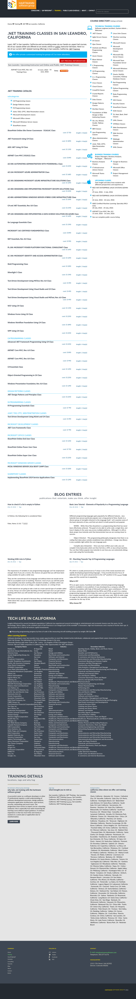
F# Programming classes (21, 108)
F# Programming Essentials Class (21, 406)
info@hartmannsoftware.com (106, 952)
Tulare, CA (113, 907)
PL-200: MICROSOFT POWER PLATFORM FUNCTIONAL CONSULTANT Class (38, 247)
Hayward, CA (111, 902)
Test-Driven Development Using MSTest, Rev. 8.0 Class (29, 281)
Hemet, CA (100, 841)
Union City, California (101, 907)
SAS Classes (117, 100)
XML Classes (117, 147)
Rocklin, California (116, 880)
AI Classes (96, 41)
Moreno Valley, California (102, 866)
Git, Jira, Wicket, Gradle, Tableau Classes (98, 123)
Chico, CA (123, 816)
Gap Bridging (47, 10)
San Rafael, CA (115, 891)
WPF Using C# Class (16, 331)
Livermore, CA (118, 855)
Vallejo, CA (112, 911)
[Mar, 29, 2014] (12, 507)
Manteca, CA (112, 852)
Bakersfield (120, 801)
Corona (116, 796)
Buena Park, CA (112, 922)
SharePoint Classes (120, 107)
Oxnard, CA (94, 868)
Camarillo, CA (117, 812)
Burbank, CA (115, 900)
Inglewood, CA (96, 864)
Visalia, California (113, 873)
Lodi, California (103, 805)
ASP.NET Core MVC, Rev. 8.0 (102, 211)
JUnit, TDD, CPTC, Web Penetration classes (28, 112)
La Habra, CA (113, 882)
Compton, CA (101, 873)
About (84, 10)
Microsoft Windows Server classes (25, 122)
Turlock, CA (123, 859)
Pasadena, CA (103, 821)
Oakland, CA (95, 850)
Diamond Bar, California (107, 868)
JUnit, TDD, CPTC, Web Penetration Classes (99, 146)
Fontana (114, 909)
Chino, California (106, 916)
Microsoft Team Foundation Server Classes (119, 62)
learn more (13, 821)
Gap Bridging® (12, 957)
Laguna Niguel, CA (105, 884)
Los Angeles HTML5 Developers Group (58, 642)
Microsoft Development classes (24, 115)
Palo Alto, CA (115, 861)
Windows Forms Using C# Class (20, 314)
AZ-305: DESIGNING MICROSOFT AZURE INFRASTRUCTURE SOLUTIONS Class (39, 181)
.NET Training (74, 49)
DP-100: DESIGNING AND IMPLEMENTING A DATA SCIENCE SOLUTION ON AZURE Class (43, 214)
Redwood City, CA (105, 904)
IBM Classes (96, 129)
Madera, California (100, 852)
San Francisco (123, 825)
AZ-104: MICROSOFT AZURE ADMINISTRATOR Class (28, 172)
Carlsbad (125, 848)
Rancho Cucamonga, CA (114, 823)
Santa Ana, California (112, 841)
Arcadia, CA (110, 814)
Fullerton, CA (95, 846)
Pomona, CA (112, 918)
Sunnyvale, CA (96, 886)
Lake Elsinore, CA (96, 803)
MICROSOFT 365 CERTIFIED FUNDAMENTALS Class (28, 231)
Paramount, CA (118, 834)
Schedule (10, 959)
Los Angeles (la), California (100, 861)
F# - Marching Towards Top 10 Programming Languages (92, 559)
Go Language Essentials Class (20, 222)
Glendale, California (98, 823)
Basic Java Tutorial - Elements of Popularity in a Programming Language (99, 504)
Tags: (20, 507)
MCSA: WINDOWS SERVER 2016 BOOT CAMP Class (28, 466)
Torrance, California (98, 857)
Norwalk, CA (116, 875)
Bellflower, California (98, 922)
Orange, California (105, 834)
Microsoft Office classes (21, 118)
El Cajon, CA (121, 839)
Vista (120, 918)
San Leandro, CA (119, 916)
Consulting (35, 10)
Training (57, 10)
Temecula (113, 821)
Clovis (92, 841)
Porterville (104, 882)
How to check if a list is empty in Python (24, 504)
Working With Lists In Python (19, 559)
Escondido (94, 837)
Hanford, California (109, 810)
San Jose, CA (112, 830)
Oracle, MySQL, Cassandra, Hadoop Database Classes (120, 76)
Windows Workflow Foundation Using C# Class (27, 322)
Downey (93, 807)
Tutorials (10, 964)
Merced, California (99, 830)
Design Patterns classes (21, 104)
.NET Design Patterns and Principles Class (24, 395)
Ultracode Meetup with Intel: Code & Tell (22, 642)
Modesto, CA (95, 859)
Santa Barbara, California (117, 889)
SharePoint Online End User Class (21, 439)
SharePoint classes (19, 125)
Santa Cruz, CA (115, 886)
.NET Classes (97, 33)
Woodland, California (110, 864)
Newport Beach (96, 877)
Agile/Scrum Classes (99, 37)
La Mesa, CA (121, 846)
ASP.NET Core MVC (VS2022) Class (21, 155)
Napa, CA (116, 866)
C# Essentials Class (15, 367)
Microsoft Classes (119, 43)
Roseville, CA (120, 920)
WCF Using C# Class (16, 306)
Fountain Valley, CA (98, 828)
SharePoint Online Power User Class (22, 447)
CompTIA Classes (98, 90)
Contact (92, 10)
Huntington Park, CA (116, 870)
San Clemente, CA (96, 839)
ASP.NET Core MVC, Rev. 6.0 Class (21, 350)
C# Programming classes (21, 101)
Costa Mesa (112, 913)
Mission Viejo (106, 812)
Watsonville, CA (96, 810)
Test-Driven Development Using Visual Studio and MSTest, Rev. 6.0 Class (37, 297)
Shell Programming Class (18, 264)
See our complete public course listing (106, 217)
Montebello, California (109, 850)
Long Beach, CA (104, 898)
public (57, 47)
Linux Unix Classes (119, 33)
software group (114, 990)
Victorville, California (117, 893)
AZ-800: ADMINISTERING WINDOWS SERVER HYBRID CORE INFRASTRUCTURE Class (42, 197)
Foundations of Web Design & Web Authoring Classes (99, 115)
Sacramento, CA (115, 805)
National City (104, 891)
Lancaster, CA (108, 877)
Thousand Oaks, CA (98, 832)
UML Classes (117, 120)
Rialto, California (106, 855)
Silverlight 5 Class (15, 272)
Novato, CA (95, 855)
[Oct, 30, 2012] (12, 562)
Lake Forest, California (106, 920)
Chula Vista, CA (95, 900)
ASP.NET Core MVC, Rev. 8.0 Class (21, 359)
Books (9, 973)
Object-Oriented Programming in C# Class (25, 375)
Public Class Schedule (71, 10)
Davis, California (96, 796)
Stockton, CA (102, 807)
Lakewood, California (120, 884)
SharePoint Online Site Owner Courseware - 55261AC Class (31, 130)
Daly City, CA (117, 798)
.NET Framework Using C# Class (20, 139)
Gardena (124, 861)
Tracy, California (110, 839)
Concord (106, 886)
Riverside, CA (95, 895)
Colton (123, 866)
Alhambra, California (98, 819)
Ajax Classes (96, 44)
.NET (24, 24)
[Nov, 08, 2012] (74, 507)
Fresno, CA (102, 816)
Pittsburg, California (100, 870)
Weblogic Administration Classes (118, 141)
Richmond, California (98, 902)
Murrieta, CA (111, 819)
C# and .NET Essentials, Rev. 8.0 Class (23, 206)
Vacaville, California (104, 798)
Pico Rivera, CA (103, 880)
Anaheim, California (118, 837)
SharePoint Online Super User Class (22, 455)
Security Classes (119, 104)
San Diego (106, 900)
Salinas (103, 895)
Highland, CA (122, 821)
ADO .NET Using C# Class (18, 147)
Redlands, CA (112, 895)
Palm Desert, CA (104, 909)
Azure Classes (97, 56)
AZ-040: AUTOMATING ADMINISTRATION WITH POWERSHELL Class (35, 164)
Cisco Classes (97, 83)
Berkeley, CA (110, 857)
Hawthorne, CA (104, 837)
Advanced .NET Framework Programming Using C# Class (30, 342)
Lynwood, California (98, 814)
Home (10, 24)
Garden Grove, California (102, 875)
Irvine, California (112, 828)
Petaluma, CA (115, 848)
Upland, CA (113, 843)
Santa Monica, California (109, 859)
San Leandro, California (36, 24)
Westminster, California (114, 832)
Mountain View (113, 816)
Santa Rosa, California (111, 803)
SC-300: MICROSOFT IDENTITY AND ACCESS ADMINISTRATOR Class (35, 256)
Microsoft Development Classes (118, 48)
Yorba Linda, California (99, 918)
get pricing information (73, 61)
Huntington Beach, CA (106, 801)
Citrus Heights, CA (110, 825)
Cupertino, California (108, 846)
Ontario (121, 843)
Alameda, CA (108, 796)
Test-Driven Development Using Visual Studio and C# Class (31, 289)
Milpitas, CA (102, 913)
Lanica (40, 642)
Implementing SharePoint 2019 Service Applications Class (31, 477)
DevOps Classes (98, 109)
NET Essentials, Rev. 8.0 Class (19, 239)
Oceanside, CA (103, 893)
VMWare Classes (119, 124)
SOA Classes (117, 111)
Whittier (119, 857)
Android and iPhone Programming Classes (99, 50)
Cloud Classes (97, 86)
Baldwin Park (123, 830)
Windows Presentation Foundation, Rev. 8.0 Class (27, 384)
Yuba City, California (115, 807)
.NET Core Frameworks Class (19, 428)
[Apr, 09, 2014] (74, 562)
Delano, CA (94, 891)
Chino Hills (117, 904)
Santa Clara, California (119, 898)
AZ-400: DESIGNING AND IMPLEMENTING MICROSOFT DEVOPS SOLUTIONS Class (41, 189)
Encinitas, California (100, 843)
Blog (9, 966)
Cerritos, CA (94, 882)
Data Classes (97, 99)
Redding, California (100, 911)
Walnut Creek (123, 852)
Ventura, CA (102, 889)
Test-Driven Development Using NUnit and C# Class (29, 417)
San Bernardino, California (100, 848)
